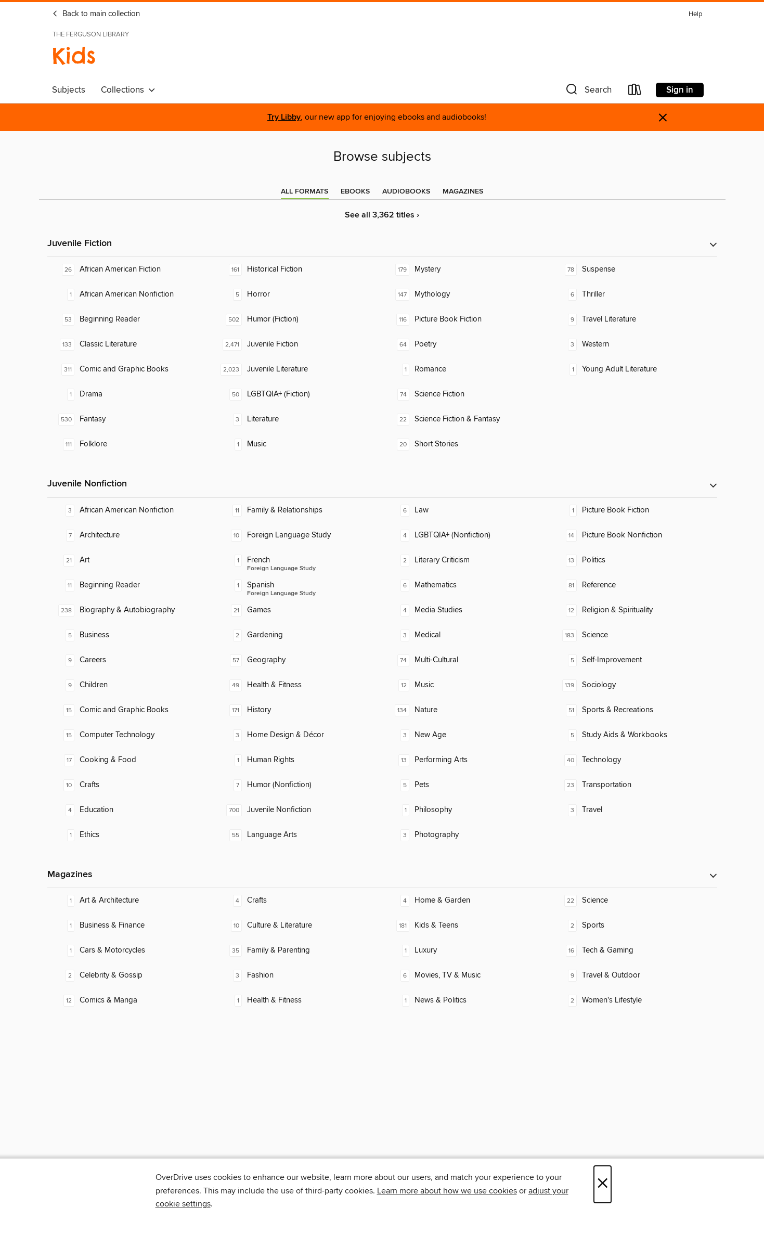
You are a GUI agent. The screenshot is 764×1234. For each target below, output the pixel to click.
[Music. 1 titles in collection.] (298, 444)
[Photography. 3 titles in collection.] (466, 834)
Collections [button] (128, 90)
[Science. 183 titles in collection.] (633, 635)
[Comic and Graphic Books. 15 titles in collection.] (131, 710)
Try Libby (284, 117)
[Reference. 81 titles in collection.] (633, 585)
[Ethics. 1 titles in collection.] (131, 834)
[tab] (304, 191)
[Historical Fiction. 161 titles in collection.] (298, 269)
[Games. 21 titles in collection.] (298, 610)
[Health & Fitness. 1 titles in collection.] (298, 1000)
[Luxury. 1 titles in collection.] (466, 950)
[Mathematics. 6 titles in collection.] (466, 585)
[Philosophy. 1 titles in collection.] (466, 810)
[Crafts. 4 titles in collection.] (298, 900)
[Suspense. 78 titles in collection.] (633, 269)
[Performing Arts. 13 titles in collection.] (466, 760)
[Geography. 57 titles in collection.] (298, 660)
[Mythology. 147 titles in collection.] (466, 294)
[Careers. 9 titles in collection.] (131, 660)
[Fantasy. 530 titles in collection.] (131, 419)
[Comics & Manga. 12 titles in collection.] (131, 1000)
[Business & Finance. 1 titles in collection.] (131, 925)
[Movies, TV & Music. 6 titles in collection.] (466, 975)
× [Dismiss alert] (662, 117)
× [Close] (602, 1184)
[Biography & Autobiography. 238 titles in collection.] (131, 610)
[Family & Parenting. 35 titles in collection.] (298, 950)
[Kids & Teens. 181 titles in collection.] (466, 925)
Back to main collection (96, 14)
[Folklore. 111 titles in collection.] (131, 444)
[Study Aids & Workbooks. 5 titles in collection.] (633, 735)
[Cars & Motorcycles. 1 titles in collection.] (131, 950)
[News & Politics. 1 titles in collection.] (466, 1000)
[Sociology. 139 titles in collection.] (633, 685)
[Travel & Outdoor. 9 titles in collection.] (633, 975)
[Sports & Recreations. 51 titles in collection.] (633, 710)
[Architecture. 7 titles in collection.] (131, 535)
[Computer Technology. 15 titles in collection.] (131, 735)
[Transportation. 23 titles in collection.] (633, 785)
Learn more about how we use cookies (447, 1191)
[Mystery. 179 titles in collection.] (466, 269)
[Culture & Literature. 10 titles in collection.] (298, 925)
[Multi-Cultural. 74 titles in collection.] (466, 660)
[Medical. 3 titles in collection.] (466, 635)
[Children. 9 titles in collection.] (131, 685)
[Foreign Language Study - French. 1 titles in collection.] (298, 560)
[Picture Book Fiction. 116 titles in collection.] (466, 319)
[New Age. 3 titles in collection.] (466, 735)
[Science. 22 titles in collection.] (633, 900)
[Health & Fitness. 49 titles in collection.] (298, 685)
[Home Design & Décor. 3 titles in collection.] (298, 735)
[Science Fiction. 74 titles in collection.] (466, 394)
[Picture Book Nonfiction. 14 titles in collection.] (633, 535)
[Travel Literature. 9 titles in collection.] (633, 319)
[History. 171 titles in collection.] (298, 710)
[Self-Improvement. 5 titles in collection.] (633, 660)
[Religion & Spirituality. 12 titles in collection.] (633, 610)
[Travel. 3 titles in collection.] (633, 810)
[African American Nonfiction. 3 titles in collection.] (131, 510)
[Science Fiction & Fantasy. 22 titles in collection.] (466, 419)
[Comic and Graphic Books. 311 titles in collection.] (131, 369)
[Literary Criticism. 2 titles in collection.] (466, 560)
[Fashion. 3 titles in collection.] (298, 975)
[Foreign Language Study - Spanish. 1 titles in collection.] (298, 585)
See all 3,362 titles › (382, 215)
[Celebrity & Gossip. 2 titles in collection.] (131, 975)
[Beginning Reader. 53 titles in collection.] (131, 319)
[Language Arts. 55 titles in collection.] (298, 834)
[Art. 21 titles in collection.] (131, 560)
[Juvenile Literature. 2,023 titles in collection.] (298, 369)
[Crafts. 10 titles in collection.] (131, 785)
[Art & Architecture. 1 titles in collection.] (131, 900)
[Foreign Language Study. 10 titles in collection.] (298, 535)
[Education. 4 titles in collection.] (131, 810)
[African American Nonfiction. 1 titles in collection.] (131, 294)
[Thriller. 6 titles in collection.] (633, 294)
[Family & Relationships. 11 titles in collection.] (298, 510)
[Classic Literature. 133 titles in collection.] (131, 344)
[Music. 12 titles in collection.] (466, 685)
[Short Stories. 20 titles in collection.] (466, 444)
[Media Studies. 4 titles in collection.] (466, 610)
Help (695, 14)
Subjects (68, 90)
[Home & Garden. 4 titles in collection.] (466, 900)
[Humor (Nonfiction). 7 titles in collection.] (298, 785)
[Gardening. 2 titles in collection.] (298, 635)
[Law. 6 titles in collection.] (466, 510)
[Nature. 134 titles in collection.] (466, 710)
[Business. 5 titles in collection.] (131, 635)
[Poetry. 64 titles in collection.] (466, 344)
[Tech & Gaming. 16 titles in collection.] (633, 950)
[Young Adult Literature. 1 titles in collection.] (633, 369)
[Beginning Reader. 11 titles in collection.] (131, 585)
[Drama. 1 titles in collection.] (131, 394)
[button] (587, 92)
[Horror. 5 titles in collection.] (298, 294)
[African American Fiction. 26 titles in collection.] (131, 269)
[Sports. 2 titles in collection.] (633, 925)
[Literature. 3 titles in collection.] (298, 419)
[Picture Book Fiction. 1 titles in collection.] (633, 510)
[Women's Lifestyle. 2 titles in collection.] (633, 1000)
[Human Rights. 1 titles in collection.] (298, 760)
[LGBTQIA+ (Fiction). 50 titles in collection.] (298, 394)
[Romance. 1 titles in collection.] (466, 369)
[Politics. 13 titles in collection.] (633, 560)
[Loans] (635, 92)
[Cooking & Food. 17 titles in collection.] (131, 760)
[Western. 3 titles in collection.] (633, 344)
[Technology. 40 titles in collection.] (633, 760)
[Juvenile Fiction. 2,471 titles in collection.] (298, 344)
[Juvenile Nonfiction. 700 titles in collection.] (298, 810)
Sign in (679, 90)
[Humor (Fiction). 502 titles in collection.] (298, 319)
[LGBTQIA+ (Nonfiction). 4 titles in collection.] (466, 535)
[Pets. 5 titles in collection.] (466, 785)
